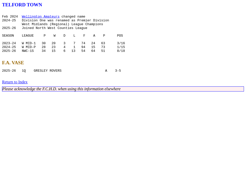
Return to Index (14, 92)
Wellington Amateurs (40, 18)
